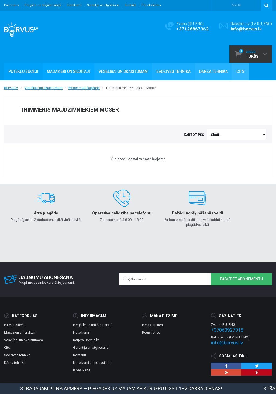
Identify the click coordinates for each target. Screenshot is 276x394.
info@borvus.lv (246, 29)
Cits (7, 347)
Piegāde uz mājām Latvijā (43, 5)
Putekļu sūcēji (14, 325)
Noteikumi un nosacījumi (92, 363)
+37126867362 (192, 29)
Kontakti (130, 5)
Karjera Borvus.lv (86, 340)
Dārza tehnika (14, 363)
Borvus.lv (11, 88)
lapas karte (81, 370)
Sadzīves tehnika (17, 355)
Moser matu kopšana (84, 88)
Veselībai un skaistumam (44, 88)
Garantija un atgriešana (103, 5)
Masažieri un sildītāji (19, 332)
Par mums (11, 5)
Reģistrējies (151, 332)
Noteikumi (74, 5)
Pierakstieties (151, 5)
